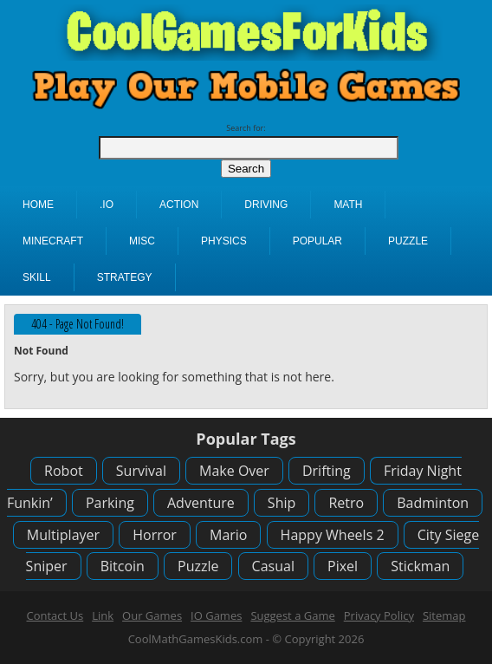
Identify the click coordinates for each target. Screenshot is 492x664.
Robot (63, 470)
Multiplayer (63, 534)
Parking (110, 502)
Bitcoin (122, 566)
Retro (346, 502)
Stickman (420, 566)
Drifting (326, 470)
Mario (228, 534)
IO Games (216, 615)
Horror (155, 534)
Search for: (245, 127)
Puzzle (198, 566)
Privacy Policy (379, 615)
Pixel (342, 566)
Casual (273, 566)
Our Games (152, 615)
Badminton (433, 502)
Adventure (201, 502)
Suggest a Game (292, 615)
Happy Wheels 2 (333, 534)
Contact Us (54, 615)
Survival (141, 470)
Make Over (234, 470)
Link (102, 615)
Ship (281, 502)
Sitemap (444, 615)
